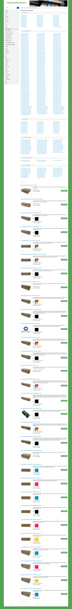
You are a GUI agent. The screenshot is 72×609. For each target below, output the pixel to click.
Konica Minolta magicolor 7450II (41, 152)
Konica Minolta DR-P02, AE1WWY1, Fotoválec (29, 185)
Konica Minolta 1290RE (40, 16)
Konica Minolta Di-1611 (24, 123)
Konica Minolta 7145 (56, 22)
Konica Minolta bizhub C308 (25, 82)
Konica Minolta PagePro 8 (41, 176)
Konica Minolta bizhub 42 (24, 55)
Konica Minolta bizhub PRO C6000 (42, 112)
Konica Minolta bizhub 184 (57, 36)
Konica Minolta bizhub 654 (57, 68)
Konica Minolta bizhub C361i (57, 90)
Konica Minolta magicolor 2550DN (58, 145)
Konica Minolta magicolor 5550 (41, 150)
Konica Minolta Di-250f (24, 125)
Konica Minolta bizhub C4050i (25, 94)
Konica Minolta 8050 (24, 26)
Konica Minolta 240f (40, 19)
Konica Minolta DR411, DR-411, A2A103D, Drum (29, 365)
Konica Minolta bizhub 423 (57, 56)
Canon (11, 12)
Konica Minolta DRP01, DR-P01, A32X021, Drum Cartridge (31, 450)
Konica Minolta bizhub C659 (25, 104)
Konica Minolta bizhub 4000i (25, 52)
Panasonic (11, 60)
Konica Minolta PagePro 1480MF (58, 171)
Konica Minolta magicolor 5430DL (42, 149)
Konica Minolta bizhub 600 (24, 67)
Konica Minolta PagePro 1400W (41, 171)
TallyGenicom (11, 75)
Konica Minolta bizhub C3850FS (41, 92)
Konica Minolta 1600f (24, 18)
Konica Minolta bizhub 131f (25, 33)
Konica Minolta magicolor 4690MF (42, 147)
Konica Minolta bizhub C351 (25, 88)
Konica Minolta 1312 (56, 16)
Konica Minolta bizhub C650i (25, 102)
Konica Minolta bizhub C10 (57, 71)
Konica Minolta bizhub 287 (41, 44)
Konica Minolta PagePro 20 (41, 173)
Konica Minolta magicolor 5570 (57, 150)
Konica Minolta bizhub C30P (41, 82)
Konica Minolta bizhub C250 (41, 75)
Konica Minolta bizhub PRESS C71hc (42, 108)
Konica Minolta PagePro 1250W (25, 169)
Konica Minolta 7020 (24, 20)
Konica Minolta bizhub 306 (41, 45)
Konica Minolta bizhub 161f (41, 34)
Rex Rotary (11, 66)
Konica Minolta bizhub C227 (57, 74)
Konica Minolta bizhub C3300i (41, 84)
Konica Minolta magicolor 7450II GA (58, 152)
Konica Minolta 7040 (40, 21)
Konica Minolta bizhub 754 (41, 70)
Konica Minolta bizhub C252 (57, 76)
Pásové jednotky (8, 36)
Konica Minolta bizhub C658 (57, 103)
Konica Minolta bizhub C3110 (41, 83)
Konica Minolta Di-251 (40, 125)
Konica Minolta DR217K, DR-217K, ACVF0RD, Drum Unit (31, 226)
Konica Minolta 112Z (24, 15)
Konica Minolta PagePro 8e (57, 176)
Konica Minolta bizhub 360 (24, 48)
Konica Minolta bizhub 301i (25, 45)
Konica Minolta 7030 (24, 21)
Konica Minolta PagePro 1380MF (58, 170)
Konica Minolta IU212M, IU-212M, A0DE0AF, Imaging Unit (31, 519)
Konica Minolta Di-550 (40, 131)
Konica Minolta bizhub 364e (57, 50)
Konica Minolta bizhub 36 (56, 47)
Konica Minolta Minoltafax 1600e (25, 160)
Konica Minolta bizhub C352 (41, 88)
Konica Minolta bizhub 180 (24, 36)
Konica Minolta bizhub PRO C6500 (26, 113)
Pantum (11, 62)
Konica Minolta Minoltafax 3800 (41, 161)
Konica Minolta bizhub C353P (41, 89)
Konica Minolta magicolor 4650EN (26, 147)
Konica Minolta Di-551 (56, 131)
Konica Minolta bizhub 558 (41, 66)
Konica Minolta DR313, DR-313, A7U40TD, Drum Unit (30, 295)
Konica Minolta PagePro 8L (25, 177)
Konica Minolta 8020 (40, 25)
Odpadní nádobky (8, 34)
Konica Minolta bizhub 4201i (57, 55)
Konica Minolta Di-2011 (40, 124)
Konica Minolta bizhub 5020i (41, 64)
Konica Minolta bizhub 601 (41, 67)
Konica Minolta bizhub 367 (24, 51)
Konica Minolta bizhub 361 (24, 49)
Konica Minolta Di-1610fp (40, 122)
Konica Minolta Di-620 (40, 132)
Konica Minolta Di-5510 (24, 132)
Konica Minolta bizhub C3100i (57, 82)
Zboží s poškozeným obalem (10, 44)
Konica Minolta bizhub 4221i (41, 56)
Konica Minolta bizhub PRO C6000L (58, 112)
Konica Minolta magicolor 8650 (25, 153)
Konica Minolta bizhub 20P (25, 38)
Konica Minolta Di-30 (56, 126)
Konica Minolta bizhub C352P (57, 88)
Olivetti (11, 58)
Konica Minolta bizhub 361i (41, 49)
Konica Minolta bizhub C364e (41, 91)
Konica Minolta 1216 (24, 16)
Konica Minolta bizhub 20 (56, 37)
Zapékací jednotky (8, 38)
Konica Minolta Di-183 (56, 123)
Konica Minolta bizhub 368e (57, 51)
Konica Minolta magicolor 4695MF (42, 148)
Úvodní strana (24, 7)
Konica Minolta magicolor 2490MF (42, 144)
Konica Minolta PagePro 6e (41, 175)
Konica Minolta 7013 (56, 19)
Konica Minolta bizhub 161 (24, 34)
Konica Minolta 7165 (40, 23)
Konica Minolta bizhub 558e (57, 66)
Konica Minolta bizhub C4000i (41, 93)
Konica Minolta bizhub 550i (25, 65)
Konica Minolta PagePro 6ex (57, 175)
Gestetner (11, 20)
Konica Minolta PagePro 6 (24, 175)
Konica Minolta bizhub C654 (41, 103)
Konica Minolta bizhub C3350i (25, 86)
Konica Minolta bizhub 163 (24, 35)
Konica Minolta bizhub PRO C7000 (58, 113)
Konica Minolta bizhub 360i (57, 48)
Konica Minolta (11, 29)
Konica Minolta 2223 (24, 19)
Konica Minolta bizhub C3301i (57, 84)
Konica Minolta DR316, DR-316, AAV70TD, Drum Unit (30, 337)
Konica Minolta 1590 (56, 17)
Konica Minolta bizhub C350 (41, 87)
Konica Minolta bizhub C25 (25, 75)
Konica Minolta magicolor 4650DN (58, 146)
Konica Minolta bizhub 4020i (25, 53)
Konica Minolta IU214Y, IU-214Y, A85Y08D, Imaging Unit (31, 574)
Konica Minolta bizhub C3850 (25, 92)
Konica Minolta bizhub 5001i (57, 63)
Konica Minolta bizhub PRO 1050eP (58, 109)
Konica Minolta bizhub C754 (25, 105)
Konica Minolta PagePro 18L (57, 172)
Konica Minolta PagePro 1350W (41, 170)
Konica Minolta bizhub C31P (25, 84)
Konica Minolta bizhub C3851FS (25, 93)
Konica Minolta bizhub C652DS (25, 103)
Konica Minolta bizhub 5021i (57, 64)
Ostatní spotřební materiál (9, 42)
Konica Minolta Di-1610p (56, 122)
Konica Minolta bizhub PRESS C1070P (58, 106)
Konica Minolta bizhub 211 (57, 38)
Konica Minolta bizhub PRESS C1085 (26, 107)
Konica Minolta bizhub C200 (57, 72)
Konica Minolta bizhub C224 (25, 74)
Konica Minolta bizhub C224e (41, 74)
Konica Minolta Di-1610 (56, 121)
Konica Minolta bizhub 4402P (41, 57)
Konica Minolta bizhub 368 (41, 51)
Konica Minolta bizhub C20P (41, 73)
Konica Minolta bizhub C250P (25, 76)
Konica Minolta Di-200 (24, 124)
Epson (11, 18)
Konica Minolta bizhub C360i (41, 90)
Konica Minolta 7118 (40, 22)
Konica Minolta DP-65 (40, 26)
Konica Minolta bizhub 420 (41, 55)
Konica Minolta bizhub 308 (57, 45)
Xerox (11, 83)
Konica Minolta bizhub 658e (41, 69)
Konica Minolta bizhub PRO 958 (57, 110)
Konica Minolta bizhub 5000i (41, 63)
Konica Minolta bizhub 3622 (25, 50)
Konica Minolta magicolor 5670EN (42, 151)
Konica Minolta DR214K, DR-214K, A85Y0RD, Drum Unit (31, 212)
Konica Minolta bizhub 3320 (25, 47)
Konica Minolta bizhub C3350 (57, 85)
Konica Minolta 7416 (24, 25)
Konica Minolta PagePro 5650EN (58, 174)
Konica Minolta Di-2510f (24, 126)
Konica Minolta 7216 (56, 23)
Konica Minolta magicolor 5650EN (26, 151)
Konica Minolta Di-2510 (56, 125)
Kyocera (11, 46)
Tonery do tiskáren (8, 31)
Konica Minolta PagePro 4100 (57, 173)
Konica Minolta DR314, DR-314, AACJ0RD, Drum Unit (30, 323)
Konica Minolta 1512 (24, 17)
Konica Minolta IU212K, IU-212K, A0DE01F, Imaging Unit (31, 505)
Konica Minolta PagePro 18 (41, 172)
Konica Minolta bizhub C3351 (41, 86)
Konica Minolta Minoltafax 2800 (57, 160)
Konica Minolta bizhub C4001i (57, 93)
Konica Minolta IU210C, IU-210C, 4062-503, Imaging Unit (31, 464)
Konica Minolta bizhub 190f (41, 37)
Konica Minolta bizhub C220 (57, 73)
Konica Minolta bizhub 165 (57, 35)
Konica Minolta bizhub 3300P (41, 46)
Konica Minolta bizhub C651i (41, 102)
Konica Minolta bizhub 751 (24, 70)
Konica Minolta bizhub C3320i (25, 85)
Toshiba (11, 77)
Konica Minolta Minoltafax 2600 (41, 160)
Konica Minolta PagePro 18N (25, 173)
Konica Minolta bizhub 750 (57, 69)
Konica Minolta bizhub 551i (41, 65)
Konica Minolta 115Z (56, 15)
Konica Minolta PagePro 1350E (57, 169)
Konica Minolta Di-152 (40, 121)
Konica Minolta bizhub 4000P (41, 52)
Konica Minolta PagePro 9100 (41, 177)
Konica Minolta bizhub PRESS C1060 (26, 106)
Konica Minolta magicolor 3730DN (42, 146)
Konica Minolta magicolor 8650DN (42, 153)
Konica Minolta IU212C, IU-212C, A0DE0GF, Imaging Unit (31, 491)
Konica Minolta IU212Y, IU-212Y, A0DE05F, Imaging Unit (31, 533)
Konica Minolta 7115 (24, 22)
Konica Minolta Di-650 (56, 132)
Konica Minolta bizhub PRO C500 (42, 111)
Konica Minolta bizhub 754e (57, 70)
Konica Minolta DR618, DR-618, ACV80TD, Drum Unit (30, 422)
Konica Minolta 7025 (56, 20)
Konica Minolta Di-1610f (24, 122)
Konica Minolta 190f (40, 18)
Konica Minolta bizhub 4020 (57, 52)
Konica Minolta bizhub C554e (25, 101)
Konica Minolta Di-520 (24, 131)
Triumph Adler (11, 79)
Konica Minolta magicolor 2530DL (26, 145)
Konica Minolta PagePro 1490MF (25, 172)
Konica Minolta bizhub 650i (57, 67)
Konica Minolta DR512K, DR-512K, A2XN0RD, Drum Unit (31, 393)
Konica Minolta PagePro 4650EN (41, 174)
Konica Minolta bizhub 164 (41, 35)
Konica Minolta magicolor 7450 (25, 152)
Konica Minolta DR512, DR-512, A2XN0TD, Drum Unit (30, 379)
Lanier (11, 48)
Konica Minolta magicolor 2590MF (26, 146)
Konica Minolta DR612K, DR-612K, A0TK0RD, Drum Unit (31, 408)
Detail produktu (64, 190)
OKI (11, 56)
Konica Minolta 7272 (56, 24)
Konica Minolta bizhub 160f (57, 33)
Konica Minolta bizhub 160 (41, 33)
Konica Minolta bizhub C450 (57, 94)
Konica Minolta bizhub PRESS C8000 (58, 108)
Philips (11, 64)
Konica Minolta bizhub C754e (41, 105)
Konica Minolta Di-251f (40, 126)
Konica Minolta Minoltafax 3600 (25, 161)
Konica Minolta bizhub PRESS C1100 (42, 107)
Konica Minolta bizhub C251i (41, 76)
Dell (11, 14)
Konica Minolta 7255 (40, 24)
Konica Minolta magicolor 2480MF (26, 144)
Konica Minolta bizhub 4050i (57, 53)
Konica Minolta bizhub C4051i (41, 94)
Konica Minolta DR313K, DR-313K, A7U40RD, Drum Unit (31, 309)
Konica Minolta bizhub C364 (25, 91)
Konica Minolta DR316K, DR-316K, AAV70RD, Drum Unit (31, 351)
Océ (11, 54)
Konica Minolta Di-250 (56, 124)
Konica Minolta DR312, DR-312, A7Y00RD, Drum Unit (30, 281)
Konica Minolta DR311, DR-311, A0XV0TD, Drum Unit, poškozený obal (33, 254)
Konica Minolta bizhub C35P (57, 89)
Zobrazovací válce (8, 40)
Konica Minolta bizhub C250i (57, 75)
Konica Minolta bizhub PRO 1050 (25, 109)
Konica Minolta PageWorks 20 (57, 26)
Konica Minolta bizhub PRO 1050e (42, 109)
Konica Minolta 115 (39, 15)
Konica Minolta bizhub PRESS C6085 (58, 107)
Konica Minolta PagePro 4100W (25, 174)
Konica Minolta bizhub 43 (24, 57)
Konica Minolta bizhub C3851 (57, 92)
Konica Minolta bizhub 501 (24, 64)
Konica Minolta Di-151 (24, 121)
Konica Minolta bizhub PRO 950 (41, 110)
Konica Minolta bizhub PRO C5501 (26, 112)
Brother (11, 10)
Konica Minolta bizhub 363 (41, 50)
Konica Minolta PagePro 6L (25, 176)
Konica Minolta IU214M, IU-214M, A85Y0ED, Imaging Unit (31, 560)
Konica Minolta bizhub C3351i (57, 86)
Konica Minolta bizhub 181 (41, 36)
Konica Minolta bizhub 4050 (41, 53)
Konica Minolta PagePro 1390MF (25, 171)
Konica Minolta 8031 (56, 25)
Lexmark (11, 50)
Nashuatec (11, 52)
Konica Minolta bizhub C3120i (57, 83)
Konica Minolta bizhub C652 (57, 102)
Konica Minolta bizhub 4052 (41, 54)
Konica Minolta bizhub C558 (41, 101)
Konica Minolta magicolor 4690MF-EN (26, 148)
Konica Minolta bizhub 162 (57, 34)
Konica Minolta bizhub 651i (25, 68)
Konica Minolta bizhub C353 (25, 89)
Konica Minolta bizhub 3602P (41, 48)
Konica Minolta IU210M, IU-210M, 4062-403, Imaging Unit (31, 478)
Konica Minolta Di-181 (40, 123)
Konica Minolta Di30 (56, 133)
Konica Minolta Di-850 (40, 133)
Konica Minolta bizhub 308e (25, 46)
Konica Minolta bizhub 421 (24, 56)
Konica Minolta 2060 (56, 18)
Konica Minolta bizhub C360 (25, 90)
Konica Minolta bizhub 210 (41, 38)
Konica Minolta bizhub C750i (41, 104)
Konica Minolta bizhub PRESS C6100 (26, 108)
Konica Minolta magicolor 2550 (41, 145)
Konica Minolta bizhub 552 (57, 65)
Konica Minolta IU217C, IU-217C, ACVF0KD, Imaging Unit (31, 588)
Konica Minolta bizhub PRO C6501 (42, 113)
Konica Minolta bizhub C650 (57, 101)
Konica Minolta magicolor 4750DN (58, 148)
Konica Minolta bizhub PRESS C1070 (42, 106)
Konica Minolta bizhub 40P (57, 54)
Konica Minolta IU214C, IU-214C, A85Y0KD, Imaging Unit (31, 547)
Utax (11, 81)
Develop (11, 16)
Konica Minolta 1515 (40, 17)
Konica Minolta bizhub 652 (41, 68)
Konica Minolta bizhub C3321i (41, 85)
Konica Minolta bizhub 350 (41, 47)
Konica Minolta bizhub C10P (25, 72)
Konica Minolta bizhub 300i (57, 44)
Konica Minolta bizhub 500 (24, 63)
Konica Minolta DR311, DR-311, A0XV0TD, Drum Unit (30, 240)
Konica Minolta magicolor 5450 (25, 150)
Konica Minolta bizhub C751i (57, 104)
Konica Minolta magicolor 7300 (57, 151)
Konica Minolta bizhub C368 (57, 91)
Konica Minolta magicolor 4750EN (26, 149)
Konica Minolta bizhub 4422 (57, 57)
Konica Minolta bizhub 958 (41, 71)
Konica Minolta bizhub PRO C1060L (26, 111)
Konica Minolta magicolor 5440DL (58, 149)
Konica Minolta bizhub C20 (41, 72)
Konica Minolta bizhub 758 (24, 71)
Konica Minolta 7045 (56, 21)
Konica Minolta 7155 (24, 23)
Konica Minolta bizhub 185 (24, 37)
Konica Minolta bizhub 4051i (25, 54)
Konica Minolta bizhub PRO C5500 (58, 111)
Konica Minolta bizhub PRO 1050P (26, 110)
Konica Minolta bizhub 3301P (57, 46)
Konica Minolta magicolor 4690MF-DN (58, 147)
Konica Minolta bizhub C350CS (57, 87)
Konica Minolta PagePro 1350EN (25, 170)
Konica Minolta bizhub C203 (25, 73)
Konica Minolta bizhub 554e (25, 66)
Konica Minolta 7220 (24, 24)
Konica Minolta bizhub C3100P (25, 83)
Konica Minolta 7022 (40, 20)
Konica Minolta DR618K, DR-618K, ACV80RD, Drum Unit (31, 436)
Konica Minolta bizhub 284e (25, 44)
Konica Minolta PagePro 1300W (41, 169)
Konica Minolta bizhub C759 (57, 105)
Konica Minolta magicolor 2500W (58, 144)
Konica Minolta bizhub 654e (25, 69)
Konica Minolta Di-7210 (24, 133)
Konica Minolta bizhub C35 (25, 87)
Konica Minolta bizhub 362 (57, 49)
